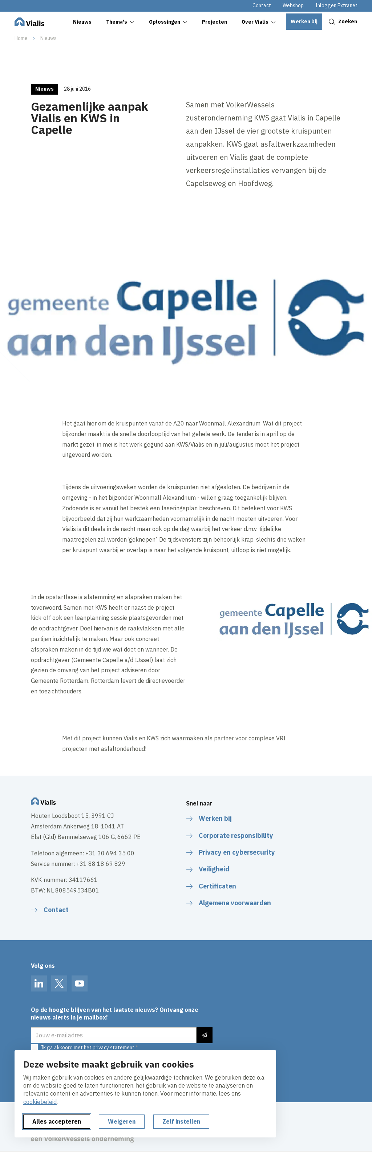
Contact (261, 5)
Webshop (293, 5)
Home (21, 38)
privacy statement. (114, 1047)
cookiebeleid (40, 1101)
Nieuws (48, 38)
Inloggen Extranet (336, 5)
